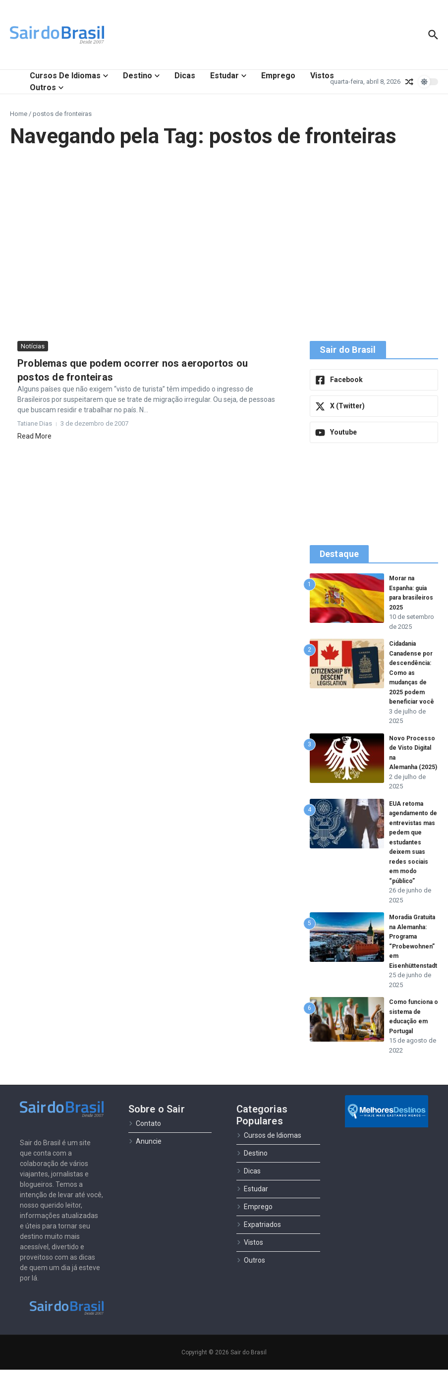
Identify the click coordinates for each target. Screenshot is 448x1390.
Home (18, 113)
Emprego (278, 75)
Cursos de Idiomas (69, 75)
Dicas (184, 75)
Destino (141, 75)
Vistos (322, 75)
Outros (46, 87)
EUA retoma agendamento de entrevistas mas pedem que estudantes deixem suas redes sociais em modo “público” (413, 853)
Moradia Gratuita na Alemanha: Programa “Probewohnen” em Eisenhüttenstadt (415, 957)
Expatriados (258, 1245)
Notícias (33, 346)
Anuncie (145, 1162)
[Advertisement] (224, 244)
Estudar (228, 75)
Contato (144, 1144)
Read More (34, 436)
